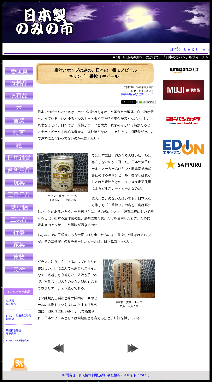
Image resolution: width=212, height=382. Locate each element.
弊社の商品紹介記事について (137, 94)
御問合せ (69, 375)
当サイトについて (136, 375)
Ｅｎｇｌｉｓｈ (196, 49)
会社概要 (113, 375)
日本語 (175, 49)
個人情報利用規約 (91, 375)
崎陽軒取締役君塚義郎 (13, 332)
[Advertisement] (183, 236)
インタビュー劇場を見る (17, 340)
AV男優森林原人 (11, 302)
